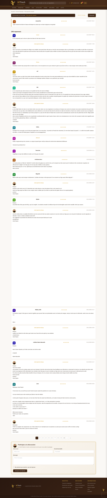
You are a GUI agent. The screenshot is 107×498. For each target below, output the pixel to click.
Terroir (27, 7)
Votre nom (15, 448)
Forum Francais (19, 11)
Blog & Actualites (79, 487)
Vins (33, 7)
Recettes (20, 7)
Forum (45, 7)
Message (15, 455)
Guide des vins (78, 483)
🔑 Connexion (75, 3)
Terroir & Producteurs (80, 485)
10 (64, 438)
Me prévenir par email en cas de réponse (24, 467)
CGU (89, 489)
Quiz (57, 7)
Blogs (62, 7)
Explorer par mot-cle (66, 487)
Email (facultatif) (58, 448)
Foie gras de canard (31, 15)
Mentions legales (91, 487)
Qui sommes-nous (91, 483)
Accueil (14, 7)
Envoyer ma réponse (20, 470)
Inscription (90, 491)
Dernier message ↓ (82, 15)
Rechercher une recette (67, 485)
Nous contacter (91, 485)
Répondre (91, 15)
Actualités (39, 7)
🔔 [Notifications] (81, 3)
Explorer (51, 7)
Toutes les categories (66, 483)
